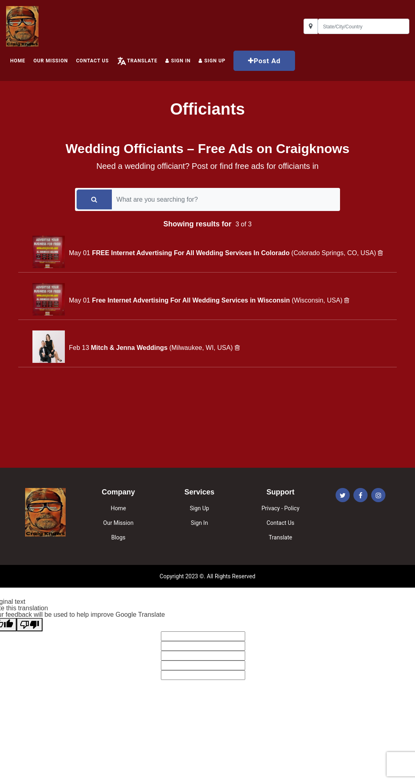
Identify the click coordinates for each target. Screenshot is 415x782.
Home (118, 508)
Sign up (212, 61)
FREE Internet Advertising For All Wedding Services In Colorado (191, 252)
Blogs (118, 537)
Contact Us (92, 61)
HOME (17, 61)
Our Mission (50, 61)
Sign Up (199, 508)
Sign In (177, 61)
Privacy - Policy (280, 508)
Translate (142, 61)
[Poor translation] (30, 624)
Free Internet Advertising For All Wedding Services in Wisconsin (192, 300)
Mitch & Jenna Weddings (130, 347)
